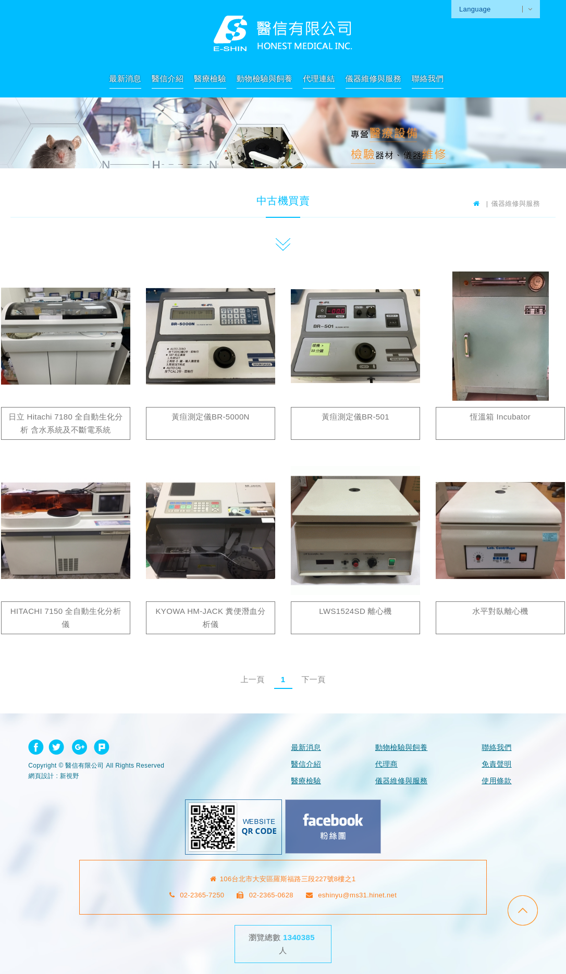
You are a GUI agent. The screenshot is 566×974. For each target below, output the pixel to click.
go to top (523, 910)
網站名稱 (283, 33)
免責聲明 (496, 764)
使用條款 (496, 780)
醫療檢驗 (210, 78)
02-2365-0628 (265, 895)
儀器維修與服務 (373, 78)
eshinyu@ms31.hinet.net (351, 895)
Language (475, 9)
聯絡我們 (428, 78)
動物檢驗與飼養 (264, 78)
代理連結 (319, 78)
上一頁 (252, 679)
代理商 (386, 764)
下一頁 (313, 679)
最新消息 (125, 78)
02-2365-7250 (197, 895)
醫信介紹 (167, 78)
